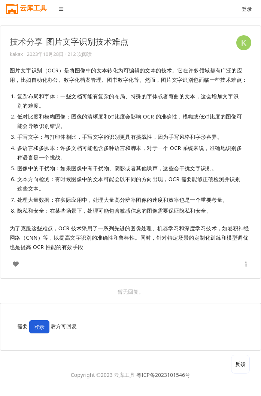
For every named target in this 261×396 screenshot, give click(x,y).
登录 (247, 8)
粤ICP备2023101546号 (163, 374)
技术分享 (26, 41)
